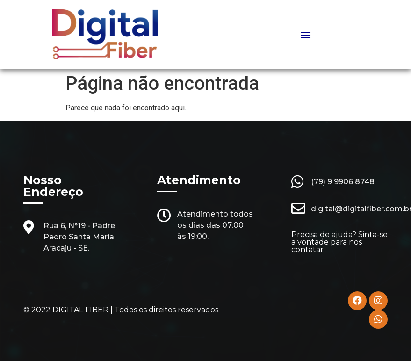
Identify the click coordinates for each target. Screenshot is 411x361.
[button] (306, 34)
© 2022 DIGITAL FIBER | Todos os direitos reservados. (121, 309)
